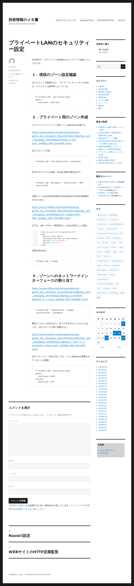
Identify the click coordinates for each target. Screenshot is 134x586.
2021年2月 (102, 411)
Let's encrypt (102, 247)
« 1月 (102, 347)
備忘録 (100, 106)
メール (12, 474)
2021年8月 (102, 397)
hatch (113, 242)
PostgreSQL (103, 89)
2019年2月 (102, 430)
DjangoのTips (87, 20)
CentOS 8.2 (101, 224)
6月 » (119, 347)
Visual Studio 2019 (105, 284)
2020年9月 (102, 422)
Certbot (100, 229)
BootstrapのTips (105, 20)
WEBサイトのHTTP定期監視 (109, 149)
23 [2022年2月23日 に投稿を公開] (107, 338)
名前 (12, 461)
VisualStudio (102, 279)
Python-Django (104, 92)
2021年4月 (102, 405)
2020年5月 (102, 425)
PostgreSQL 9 (103, 261)
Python (107, 265)
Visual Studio (103, 95)
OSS (121, 252)
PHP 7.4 (107, 256)
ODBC (107, 252)
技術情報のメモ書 (23, 19)
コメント (13, 421)
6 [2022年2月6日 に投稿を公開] (123, 324)
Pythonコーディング (66, 20)
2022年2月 (102, 383)
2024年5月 (102, 367)
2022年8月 (102, 375)
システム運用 (14, 74)
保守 (122, 293)
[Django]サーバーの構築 (108, 138)
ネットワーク (103, 103)
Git (98, 242)
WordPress (113, 293)
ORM (115, 252)
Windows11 (101, 293)
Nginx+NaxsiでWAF (106, 160)
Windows (102, 97)
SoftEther (116, 265)
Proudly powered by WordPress (38, 574)
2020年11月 (102, 419)
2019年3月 (102, 427)
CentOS (101, 86)
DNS (108, 238)
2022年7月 (102, 378)
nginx (99, 252)
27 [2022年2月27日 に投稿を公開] (123, 338)
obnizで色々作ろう (107, 450)
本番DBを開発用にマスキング (109, 146)
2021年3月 (102, 408)
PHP (99, 256)
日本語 (104, 52)
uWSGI (112, 274)
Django (100, 238)
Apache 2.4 (102, 215)
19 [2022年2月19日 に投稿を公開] (119, 333)
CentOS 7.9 (13, 80)
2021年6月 (102, 400)
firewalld (12, 83)
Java (121, 242)
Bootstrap (113, 215)
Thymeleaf (101, 274)
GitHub (121, 20)
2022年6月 (102, 381)
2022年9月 (102, 372)
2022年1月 (102, 386)
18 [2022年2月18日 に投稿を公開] (115, 333)
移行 (98, 297)
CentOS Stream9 (116, 224)
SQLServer (114, 270)
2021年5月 (102, 403)
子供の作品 (104, 453)
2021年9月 (102, 394)
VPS (98, 288)
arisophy (12, 67)
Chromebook (111, 229)
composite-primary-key (107, 233)
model (113, 247)
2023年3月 (102, 370)
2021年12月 (102, 389)
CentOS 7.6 (101, 219)
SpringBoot (102, 270)
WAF (114, 288)
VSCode (106, 288)
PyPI (99, 265)
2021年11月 (102, 392)
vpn (116, 284)
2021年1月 (102, 414)
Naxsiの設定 (103, 157)
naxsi (121, 247)
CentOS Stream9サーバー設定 (110, 163)
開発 (100, 108)
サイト (11, 486)
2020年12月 (103, 416)
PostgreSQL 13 (117, 261)
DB (121, 233)
